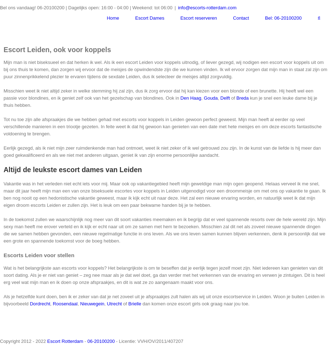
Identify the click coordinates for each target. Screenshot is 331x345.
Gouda (211, 98)
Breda (242, 98)
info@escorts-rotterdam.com (207, 7)
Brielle (134, 303)
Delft (225, 98)
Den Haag (191, 98)
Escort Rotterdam (65, 341)
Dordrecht (40, 303)
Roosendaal (65, 303)
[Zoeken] (319, 18)
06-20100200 (101, 341)
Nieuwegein (92, 303)
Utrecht (114, 303)
